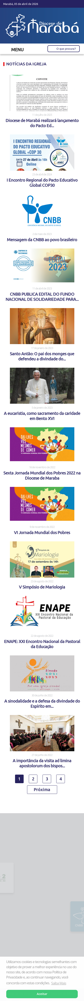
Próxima (42, 789)
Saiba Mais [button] (58, 983)
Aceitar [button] (42, 994)
